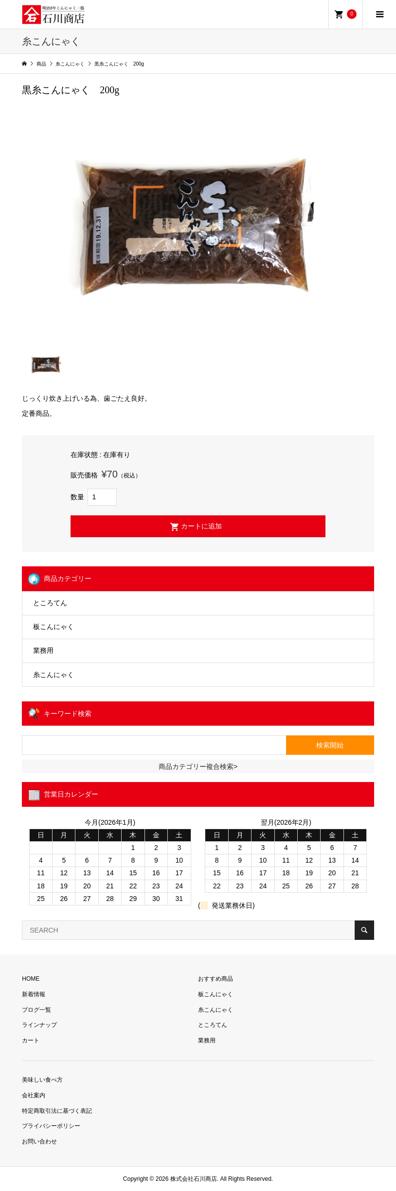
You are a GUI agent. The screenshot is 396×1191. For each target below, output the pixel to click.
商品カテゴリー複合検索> (198, 766)
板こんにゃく (53, 626)
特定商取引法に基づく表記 (57, 1110)
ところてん (50, 603)
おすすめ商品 (215, 978)
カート (30, 1040)
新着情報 (33, 994)
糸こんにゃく (53, 675)
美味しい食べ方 (42, 1079)
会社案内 (33, 1095)
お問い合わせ (39, 1141)
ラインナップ (39, 1024)
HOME (30, 978)
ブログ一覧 (36, 1009)
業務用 (43, 650)
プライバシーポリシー (51, 1126)
